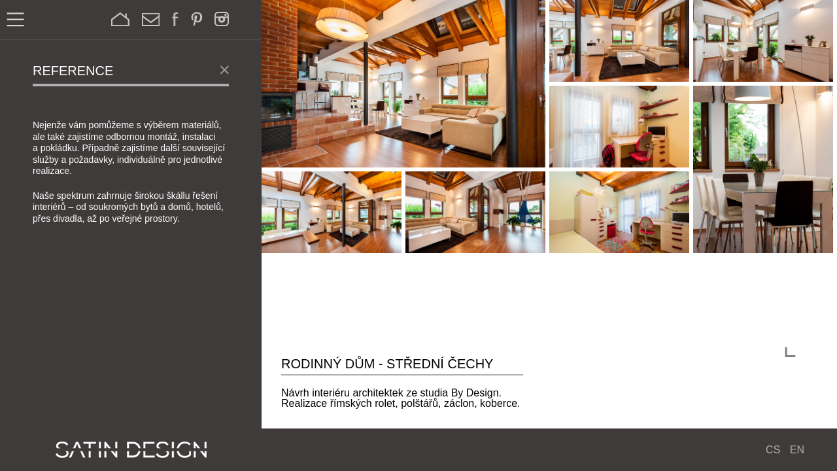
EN (797, 449)
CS (773, 449)
